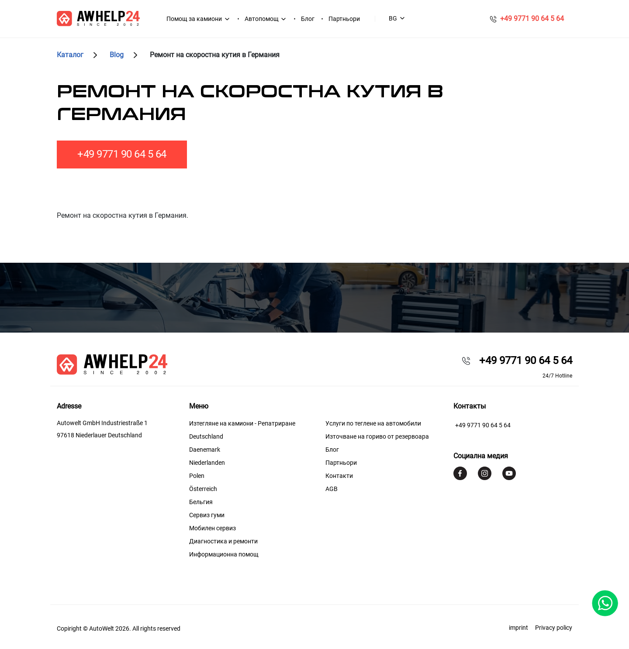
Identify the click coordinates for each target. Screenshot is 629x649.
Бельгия (201, 501)
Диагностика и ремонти (223, 541)
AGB (331, 488)
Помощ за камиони (194, 18)
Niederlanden (207, 462)
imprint (518, 627)
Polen (196, 475)
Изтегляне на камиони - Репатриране (242, 423)
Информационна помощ (224, 554)
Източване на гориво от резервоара (377, 436)
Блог (307, 18)
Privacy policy (553, 627)
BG (393, 18)
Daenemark (204, 449)
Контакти (339, 475)
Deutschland (206, 436)
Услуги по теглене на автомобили (373, 423)
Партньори (344, 18)
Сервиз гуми (207, 515)
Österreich (203, 488)
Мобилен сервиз (212, 528)
